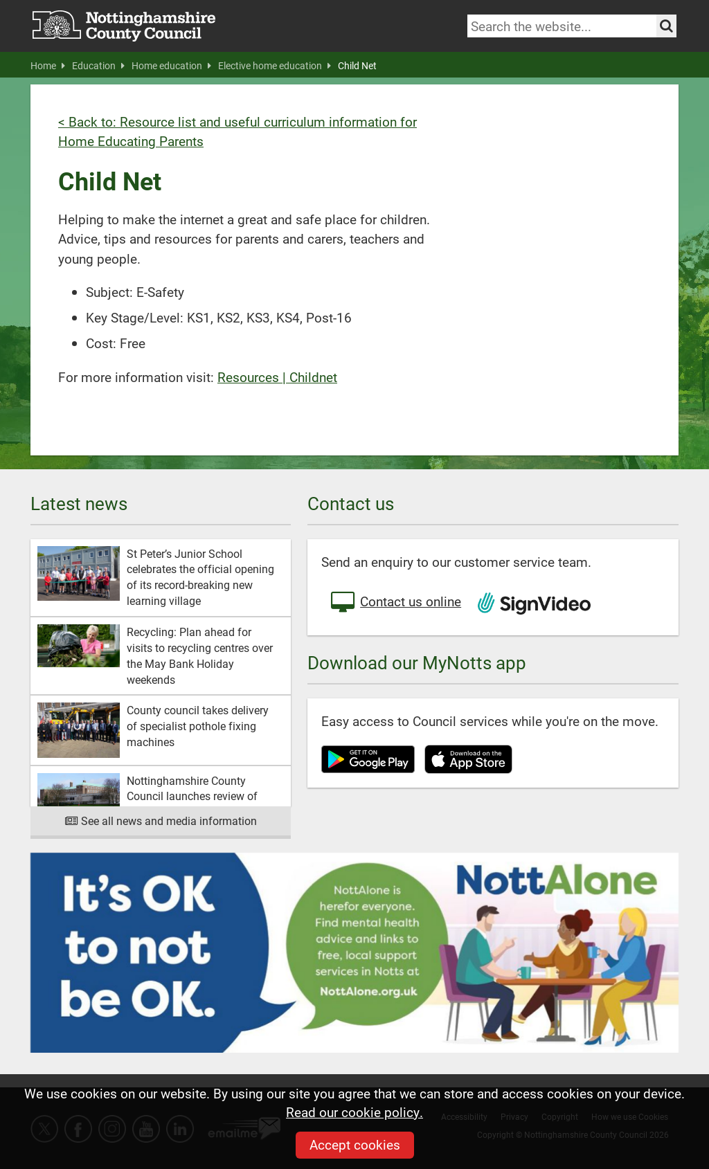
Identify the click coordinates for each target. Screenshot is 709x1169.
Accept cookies (354, 1144)
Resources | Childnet (277, 377)
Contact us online (394, 603)
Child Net (357, 66)
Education (98, 66)
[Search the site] (666, 26)
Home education (171, 66)
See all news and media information (161, 820)
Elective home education (274, 66)
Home (47, 66)
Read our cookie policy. (354, 1112)
